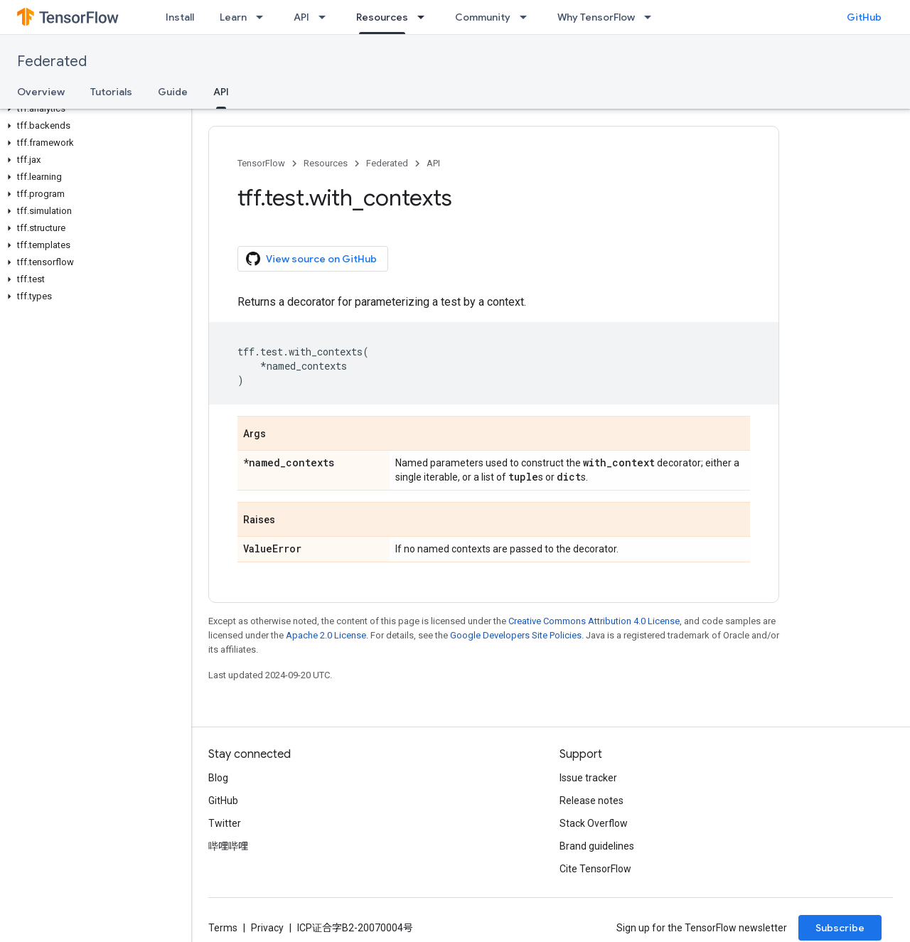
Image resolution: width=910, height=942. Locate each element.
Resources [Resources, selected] (382, 17)
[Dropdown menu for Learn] (264, 17)
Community (482, 17)
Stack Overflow (594, 823)
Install (180, 17)
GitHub (864, 17)
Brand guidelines (597, 846)
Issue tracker (588, 777)
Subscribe (839, 927)
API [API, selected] (221, 91)
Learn (233, 17)
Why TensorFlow (596, 17)
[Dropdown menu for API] (326, 17)
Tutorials (111, 91)
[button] (93, 108)
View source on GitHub (311, 259)
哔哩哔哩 (228, 846)
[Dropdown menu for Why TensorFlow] (652, 17)
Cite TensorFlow (595, 868)
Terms (222, 927)
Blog (218, 777)
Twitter (224, 823)
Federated (52, 61)
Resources (326, 163)
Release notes (591, 800)
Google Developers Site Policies (516, 635)
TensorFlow (261, 163)
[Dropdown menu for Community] (527, 17)
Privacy (267, 927)
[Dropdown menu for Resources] (425, 17)
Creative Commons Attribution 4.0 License (594, 621)
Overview (41, 91)
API (301, 17)
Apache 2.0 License (326, 635)
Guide (173, 91)
